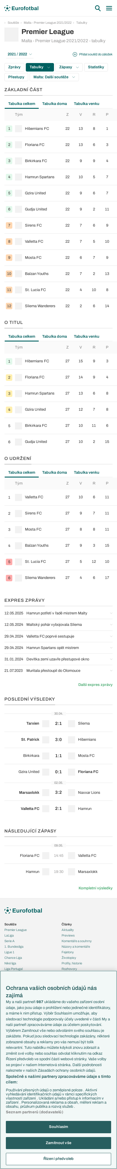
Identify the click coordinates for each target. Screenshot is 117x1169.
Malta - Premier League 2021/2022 (48, 22)
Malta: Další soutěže (54, 77)
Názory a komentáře (76, 946)
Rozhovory (69, 969)
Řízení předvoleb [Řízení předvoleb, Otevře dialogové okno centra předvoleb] (58, 1159)
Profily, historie (72, 963)
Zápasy (69, 67)
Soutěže (13, 22)
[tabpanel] (58, 211)
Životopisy (69, 957)
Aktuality (68, 930)
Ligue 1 (9, 952)
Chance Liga (13, 957)
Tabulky (81, 22)
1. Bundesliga (13, 946)
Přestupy (16, 77)
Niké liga (10, 963)
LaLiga (9, 935)
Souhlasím (58, 1127)
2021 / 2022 (20, 54)
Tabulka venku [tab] (86, 104)
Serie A (9, 941)
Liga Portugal (13, 969)
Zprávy (14, 67)
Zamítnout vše (58, 1143)
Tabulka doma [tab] (54, 104)
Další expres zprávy (95, 685)
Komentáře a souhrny (77, 941)
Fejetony (68, 952)
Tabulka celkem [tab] (21, 104)
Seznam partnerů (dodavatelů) (34, 1112)
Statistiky (96, 67)
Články (67, 924)
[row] (60, 129)
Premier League (15, 930)
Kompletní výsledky (96, 888)
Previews (68, 935)
